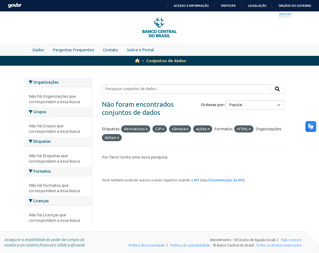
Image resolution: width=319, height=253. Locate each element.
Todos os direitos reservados (279, 245)
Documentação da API (225, 180)
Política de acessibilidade (190, 245)
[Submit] (277, 89)
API (196, 180)
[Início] (137, 60)
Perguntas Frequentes (73, 50)
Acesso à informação (191, 6)
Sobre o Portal (140, 50)
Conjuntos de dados (166, 60)
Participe (228, 6)
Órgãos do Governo (295, 6)
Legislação (257, 6)
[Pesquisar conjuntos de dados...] (186, 89)
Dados (38, 50)
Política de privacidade (147, 245)
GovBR (14, 5)
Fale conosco (291, 240)
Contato (110, 50)
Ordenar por (212, 105)
